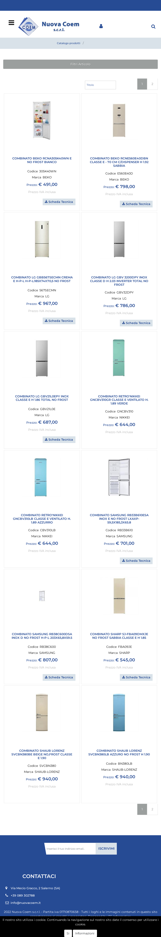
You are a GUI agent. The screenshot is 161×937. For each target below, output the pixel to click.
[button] (153, 26)
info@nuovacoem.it (26, 903)
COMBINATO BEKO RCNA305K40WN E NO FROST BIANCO (42, 160)
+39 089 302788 (23, 895)
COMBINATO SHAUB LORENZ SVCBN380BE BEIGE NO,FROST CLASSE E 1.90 (41, 754)
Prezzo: (32, 185)
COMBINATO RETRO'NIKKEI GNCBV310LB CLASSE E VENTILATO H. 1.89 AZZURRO (42, 518)
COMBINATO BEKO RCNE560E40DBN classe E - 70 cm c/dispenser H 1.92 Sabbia (119, 162)
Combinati (94, 43)
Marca (36, 177)
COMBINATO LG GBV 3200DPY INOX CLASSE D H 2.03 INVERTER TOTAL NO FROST (119, 281)
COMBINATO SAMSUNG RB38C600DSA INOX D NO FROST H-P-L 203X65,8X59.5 (42, 636)
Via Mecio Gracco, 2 (35, 888)
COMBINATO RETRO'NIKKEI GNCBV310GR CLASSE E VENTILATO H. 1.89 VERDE (119, 400)
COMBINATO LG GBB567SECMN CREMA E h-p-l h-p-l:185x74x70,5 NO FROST (42, 279)
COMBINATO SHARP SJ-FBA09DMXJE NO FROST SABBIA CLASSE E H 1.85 (119, 636)
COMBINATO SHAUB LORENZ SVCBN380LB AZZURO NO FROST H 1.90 (119, 752)
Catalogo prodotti (68, 43)
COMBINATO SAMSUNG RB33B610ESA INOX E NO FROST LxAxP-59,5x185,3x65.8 (119, 518)
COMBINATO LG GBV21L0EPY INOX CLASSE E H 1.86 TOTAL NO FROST (42, 398)
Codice (32, 171)
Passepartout (90, 932)
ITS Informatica (119, 916)
